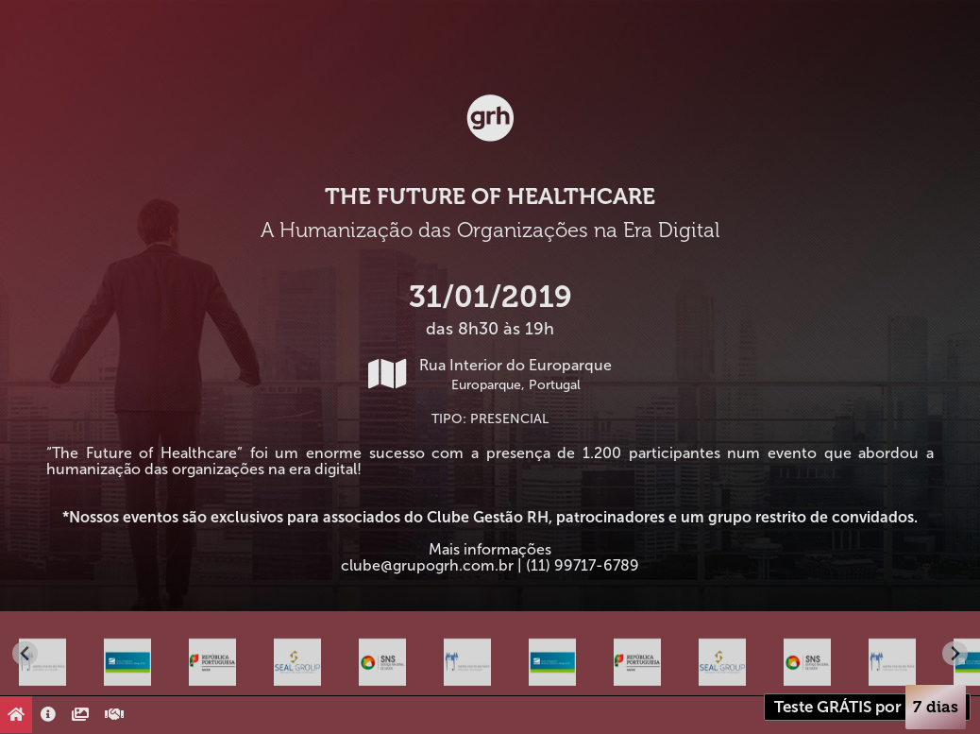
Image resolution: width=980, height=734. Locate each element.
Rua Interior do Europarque (490, 374)
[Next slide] (955, 653)
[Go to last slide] (25, 653)
